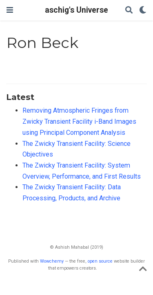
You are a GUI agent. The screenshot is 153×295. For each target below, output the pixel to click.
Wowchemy (52, 261)
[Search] (129, 10)
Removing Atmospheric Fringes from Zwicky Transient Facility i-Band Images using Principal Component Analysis (79, 121)
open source (100, 261)
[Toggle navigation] (10, 10)
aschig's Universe (76, 10)
